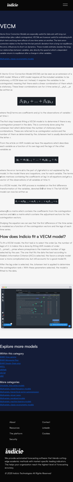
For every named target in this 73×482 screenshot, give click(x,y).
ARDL (2, 366)
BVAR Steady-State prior (10, 363)
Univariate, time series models (12, 385)
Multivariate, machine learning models (15, 401)
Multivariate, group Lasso (10, 395)
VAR (2, 376)
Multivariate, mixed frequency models (15, 388)
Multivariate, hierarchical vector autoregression (19, 392)
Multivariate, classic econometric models (17, 59)
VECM (2, 373)
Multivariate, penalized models (12, 398)
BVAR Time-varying (8, 357)
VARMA (3, 370)
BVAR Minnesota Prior (9, 360)
